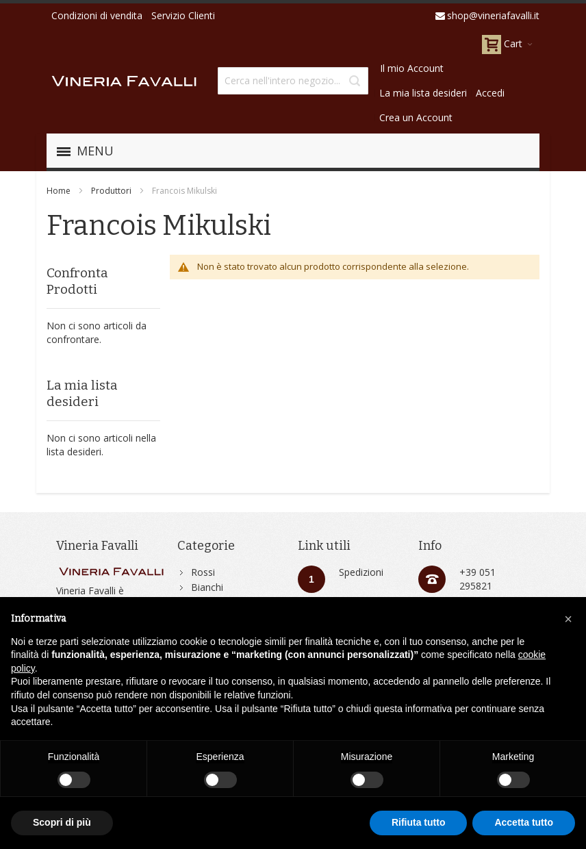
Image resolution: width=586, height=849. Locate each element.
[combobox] (293, 80)
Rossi (203, 572)
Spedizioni (361, 572)
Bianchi (207, 587)
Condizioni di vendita (96, 15)
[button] (568, 619)
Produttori (111, 191)
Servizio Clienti (183, 15)
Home (59, 191)
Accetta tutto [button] (523, 822)
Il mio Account (412, 68)
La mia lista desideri (423, 92)
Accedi (490, 92)
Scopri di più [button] (62, 822)
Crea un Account (416, 117)
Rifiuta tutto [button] (419, 822)
